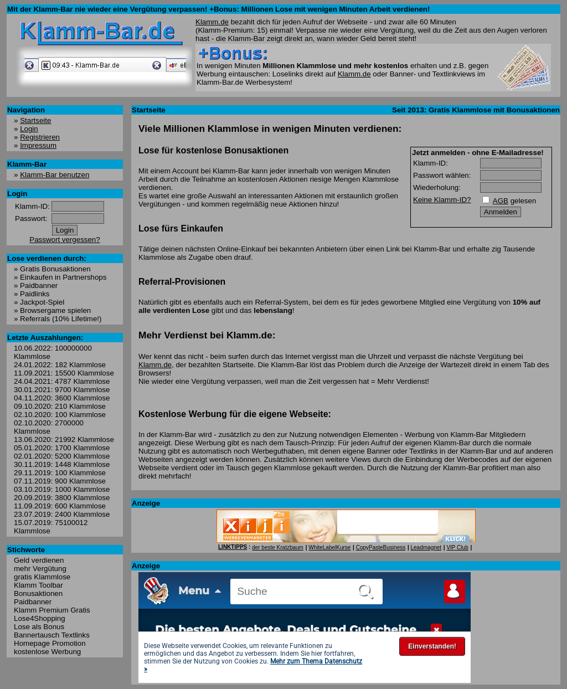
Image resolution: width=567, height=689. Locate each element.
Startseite (35, 120)
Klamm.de (212, 22)
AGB (500, 201)
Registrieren (40, 137)
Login (29, 129)
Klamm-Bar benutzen (54, 175)
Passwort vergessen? (64, 239)
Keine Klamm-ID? (442, 200)
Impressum (38, 145)
